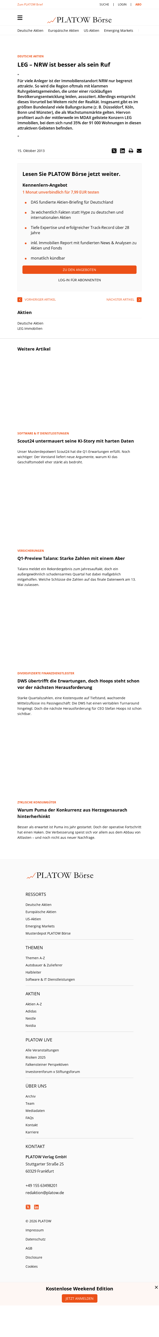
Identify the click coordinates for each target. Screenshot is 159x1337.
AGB (29, 1248)
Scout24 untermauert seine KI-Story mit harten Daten (75, 441)
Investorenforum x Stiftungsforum (53, 1071)
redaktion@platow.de (45, 1192)
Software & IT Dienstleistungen (50, 979)
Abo (138, 4)
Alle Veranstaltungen (42, 1050)
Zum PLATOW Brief (30, 4)
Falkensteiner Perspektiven (47, 1064)
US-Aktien (91, 30)
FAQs (30, 1117)
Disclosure (34, 1257)
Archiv (31, 1096)
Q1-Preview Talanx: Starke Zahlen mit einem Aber (71, 558)
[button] (114, 150)
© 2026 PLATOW (38, 1221)
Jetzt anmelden (80, 1298)
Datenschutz (36, 1239)
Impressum (35, 1230)
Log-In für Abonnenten (79, 280)
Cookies (32, 1266)
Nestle (31, 1018)
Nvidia (31, 1025)
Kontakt (32, 1125)
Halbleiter (33, 972)
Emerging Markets (118, 30)
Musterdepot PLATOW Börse (48, 933)
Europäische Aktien (63, 30)
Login (122, 4)
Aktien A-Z (34, 1004)
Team (30, 1103)
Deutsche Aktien (30, 30)
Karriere (32, 1132)
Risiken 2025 (36, 1057)
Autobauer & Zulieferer (44, 965)
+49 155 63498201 (42, 1185)
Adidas (31, 1011)
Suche (104, 4)
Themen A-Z (35, 958)
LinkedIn (36, 1207)
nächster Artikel (120, 299)
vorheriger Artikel (40, 299)
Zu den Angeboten (79, 269)
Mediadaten (35, 1110)
